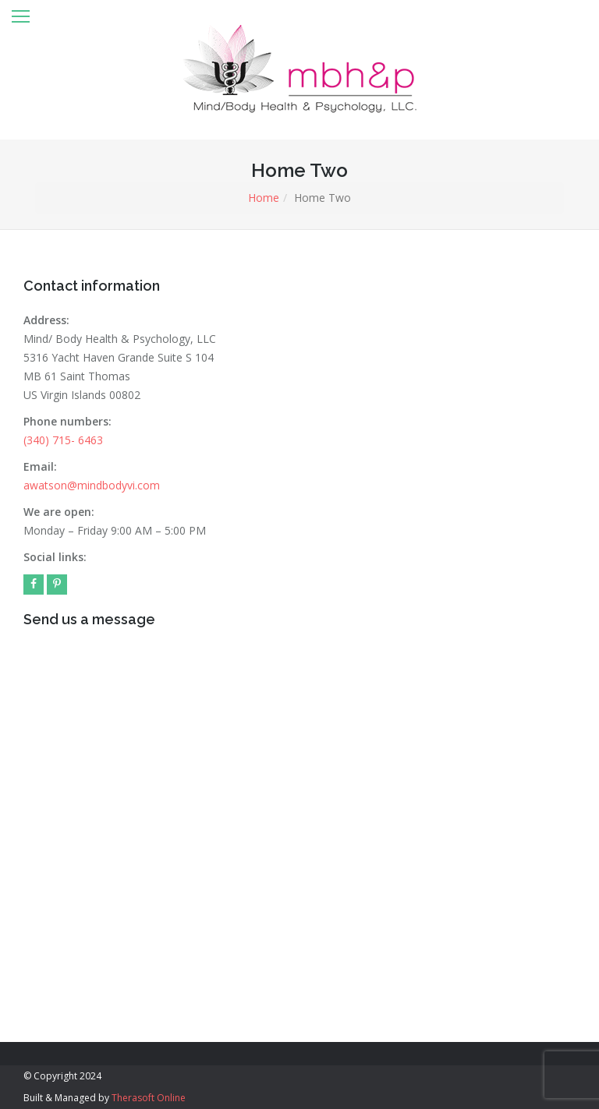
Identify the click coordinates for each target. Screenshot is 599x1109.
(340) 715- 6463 (63, 440)
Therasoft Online (149, 1097)
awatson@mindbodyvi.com (91, 485)
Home (263, 197)
